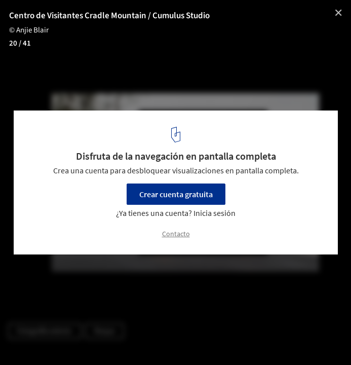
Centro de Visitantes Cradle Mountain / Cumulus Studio (109, 16)
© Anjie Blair (29, 30)
